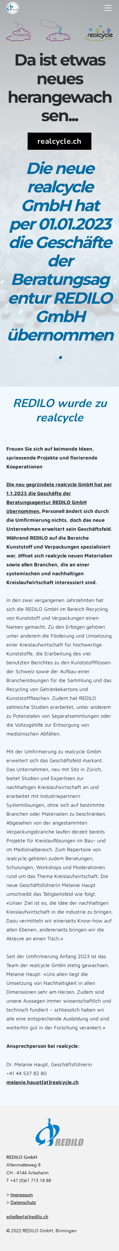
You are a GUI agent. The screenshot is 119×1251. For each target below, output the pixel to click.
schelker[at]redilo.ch (27, 1217)
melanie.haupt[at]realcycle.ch (42, 1082)
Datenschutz (23, 1202)
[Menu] (108, 8)
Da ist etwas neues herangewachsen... (60, 87)
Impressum (21, 1195)
